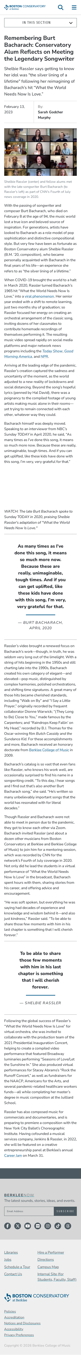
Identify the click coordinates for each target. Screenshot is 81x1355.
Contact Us (13, 1274)
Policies (10, 1311)
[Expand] (71, 23)
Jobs (7, 1259)
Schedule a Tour (17, 1266)
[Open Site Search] (61, 7)
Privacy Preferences (19, 1335)
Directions (45, 1259)
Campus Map (48, 1266)
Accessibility (13, 1329)
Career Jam (13, 1155)
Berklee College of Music (49, 749)
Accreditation (14, 1317)
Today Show (52, 351)
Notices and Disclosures (22, 1323)
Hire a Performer (50, 1252)
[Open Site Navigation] (74, 7)
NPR (44, 356)
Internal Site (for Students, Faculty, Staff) (57, 1276)
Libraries (11, 1252)
